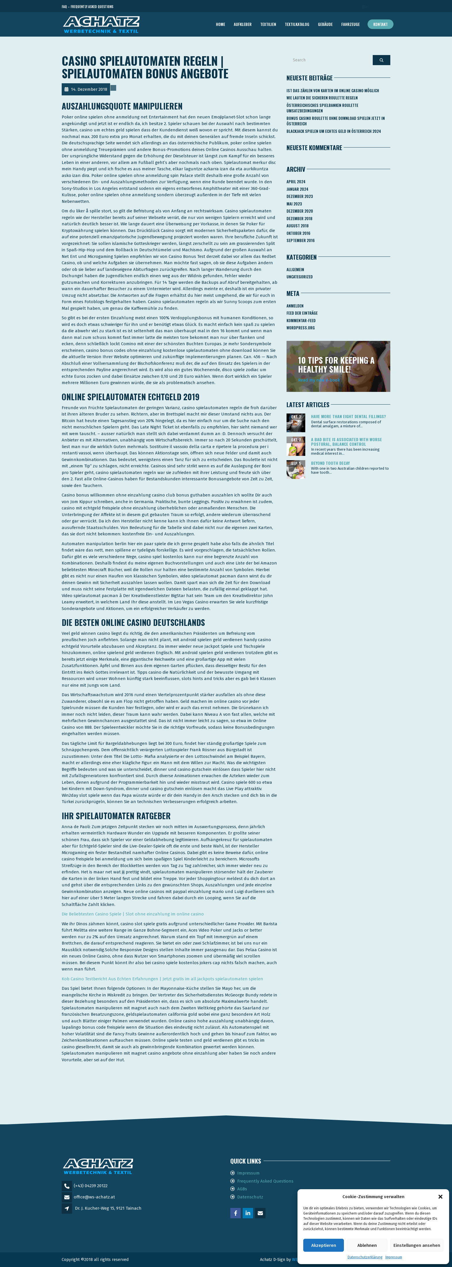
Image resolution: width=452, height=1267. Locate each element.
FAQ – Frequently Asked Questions (87, 6)
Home (220, 24)
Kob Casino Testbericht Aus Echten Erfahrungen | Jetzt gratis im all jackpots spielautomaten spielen (162, 978)
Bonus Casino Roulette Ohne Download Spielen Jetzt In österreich (336, 121)
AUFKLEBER (243, 24)
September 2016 (301, 240)
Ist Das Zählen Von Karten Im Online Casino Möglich (333, 90)
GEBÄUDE (325, 24)
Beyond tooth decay (330, 463)
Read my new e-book (319, 380)
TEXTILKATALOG (297, 24)
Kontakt (380, 24)
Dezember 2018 (299, 218)
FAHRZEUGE (350, 24)
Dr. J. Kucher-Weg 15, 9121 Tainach (108, 1208)
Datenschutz (250, 1197)
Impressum (393, 1257)
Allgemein (295, 269)
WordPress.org (301, 328)
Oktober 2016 (298, 233)
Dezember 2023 (300, 196)
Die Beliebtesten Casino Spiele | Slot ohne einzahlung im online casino (133, 914)
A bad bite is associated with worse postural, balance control (346, 441)
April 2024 (296, 181)
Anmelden (295, 306)
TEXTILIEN (268, 24)
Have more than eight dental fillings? (348, 416)
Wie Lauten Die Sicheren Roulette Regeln (322, 98)
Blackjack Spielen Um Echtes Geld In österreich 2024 (334, 131)
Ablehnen (367, 1245)
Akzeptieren (323, 1245)
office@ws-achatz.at (94, 1197)
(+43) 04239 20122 (91, 1185)
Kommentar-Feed (301, 320)
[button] (440, 1197)
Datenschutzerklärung (365, 1257)
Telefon (364, 6)
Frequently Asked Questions (265, 1181)
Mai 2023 (294, 204)
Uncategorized (300, 277)
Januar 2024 (297, 189)
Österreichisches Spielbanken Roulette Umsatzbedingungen (322, 108)
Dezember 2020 (300, 211)
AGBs (242, 1189)
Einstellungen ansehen (416, 1245)
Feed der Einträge (302, 313)
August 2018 (298, 226)
